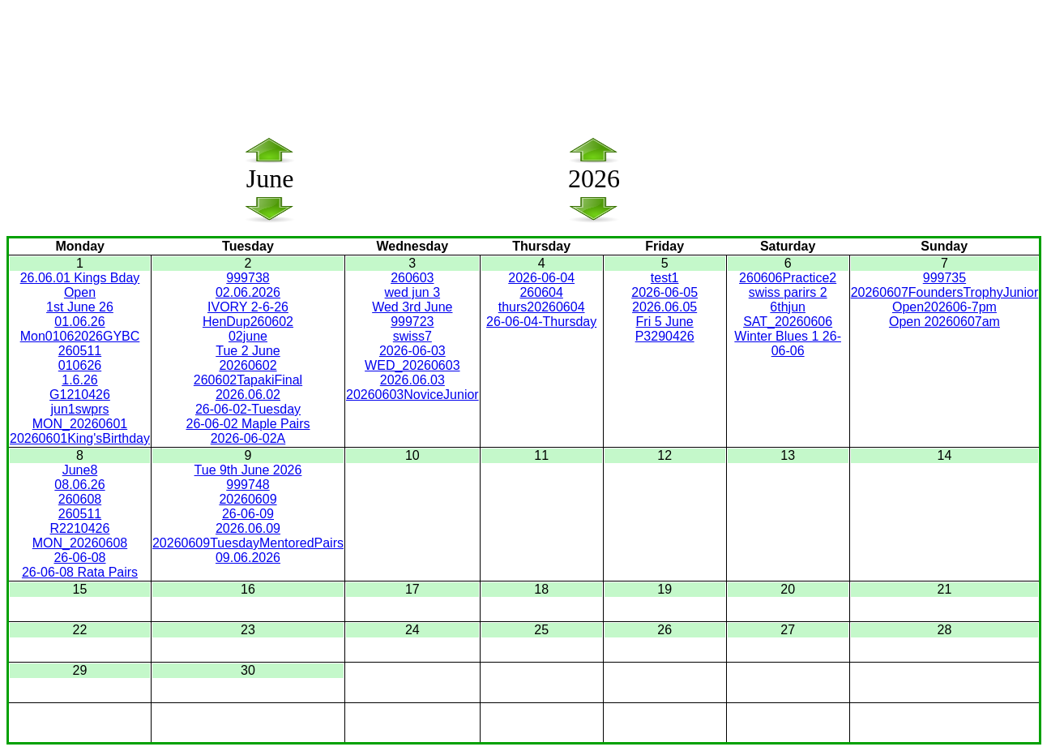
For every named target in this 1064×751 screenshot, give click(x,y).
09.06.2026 (248, 557)
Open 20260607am (944, 321)
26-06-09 (248, 514)
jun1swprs (79, 409)
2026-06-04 (541, 278)
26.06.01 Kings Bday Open (80, 285)
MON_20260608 (79, 543)
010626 (79, 365)
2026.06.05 (664, 307)
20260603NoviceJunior (412, 394)
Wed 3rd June (412, 307)
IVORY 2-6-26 (247, 307)
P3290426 (664, 336)
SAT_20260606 (787, 321)
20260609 (247, 499)
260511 (79, 351)
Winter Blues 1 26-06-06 (787, 343)
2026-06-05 (664, 292)
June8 (80, 470)
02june (248, 336)
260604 (540, 292)
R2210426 (80, 528)
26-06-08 (79, 557)
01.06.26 (79, 321)
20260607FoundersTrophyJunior (945, 292)
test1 (665, 278)
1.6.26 (79, 380)
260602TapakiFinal (248, 380)
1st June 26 (79, 307)
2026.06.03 (412, 380)
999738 (247, 278)
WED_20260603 (412, 365)
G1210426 (79, 394)
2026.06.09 (248, 528)
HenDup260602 (248, 321)
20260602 (247, 365)
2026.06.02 (248, 394)
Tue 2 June (248, 351)
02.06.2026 (248, 292)
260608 (79, 499)
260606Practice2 (787, 278)
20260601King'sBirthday (80, 438)
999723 (412, 321)
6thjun (787, 307)
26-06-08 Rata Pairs (80, 572)
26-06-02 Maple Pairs (248, 424)
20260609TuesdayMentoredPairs (248, 543)
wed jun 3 (413, 292)
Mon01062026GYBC (80, 336)
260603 (412, 278)
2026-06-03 (412, 351)
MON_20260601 (79, 424)
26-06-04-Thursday (541, 321)
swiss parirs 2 (788, 292)
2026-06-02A (248, 438)
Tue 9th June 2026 (248, 470)
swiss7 (412, 336)
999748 (247, 484)
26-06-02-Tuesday (248, 409)
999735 (944, 278)
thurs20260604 (541, 307)
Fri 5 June (665, 321)
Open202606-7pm (944, 307)
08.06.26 (79, 484)
